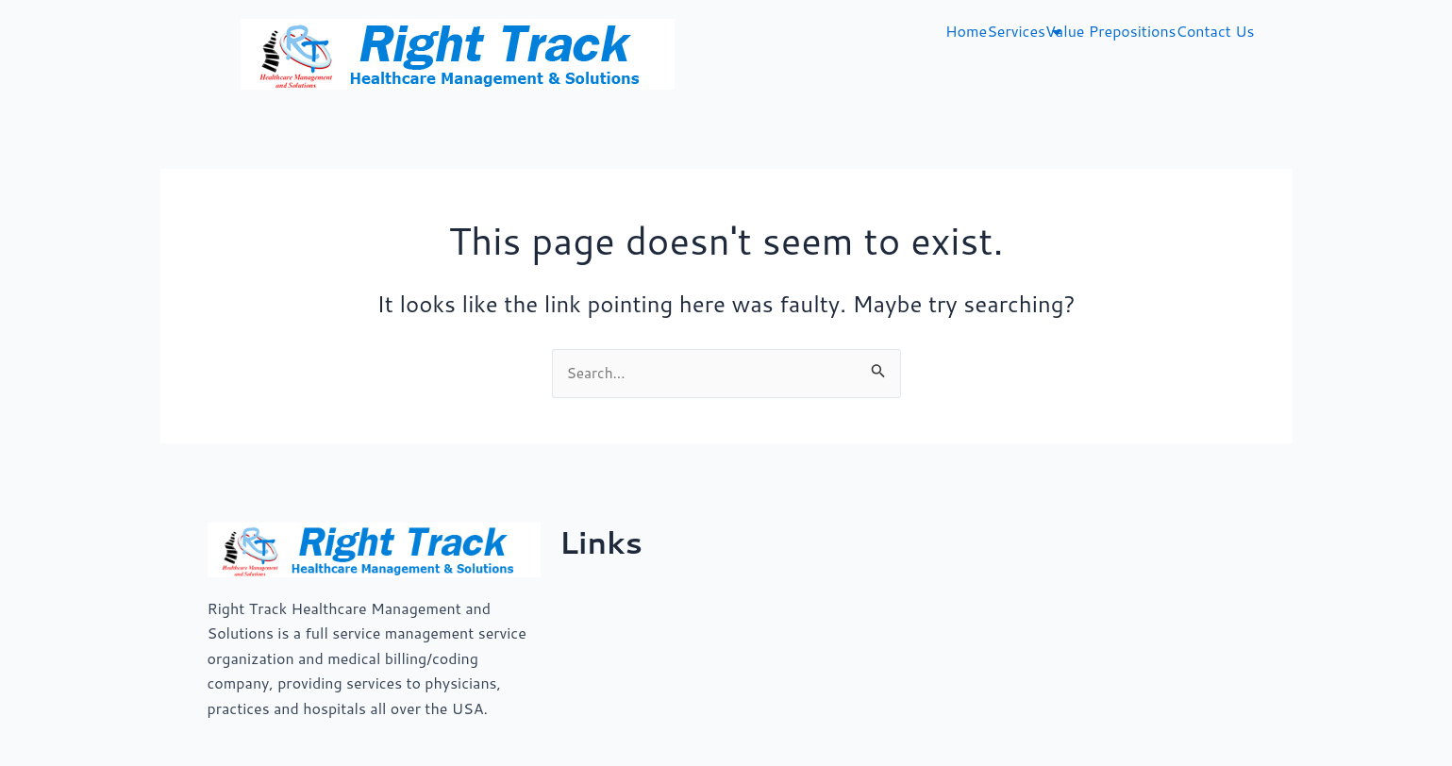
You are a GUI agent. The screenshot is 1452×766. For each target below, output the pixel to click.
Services (1016, 31)
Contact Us (1216, 31)
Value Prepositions (1111, 31)
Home (966, 31)
